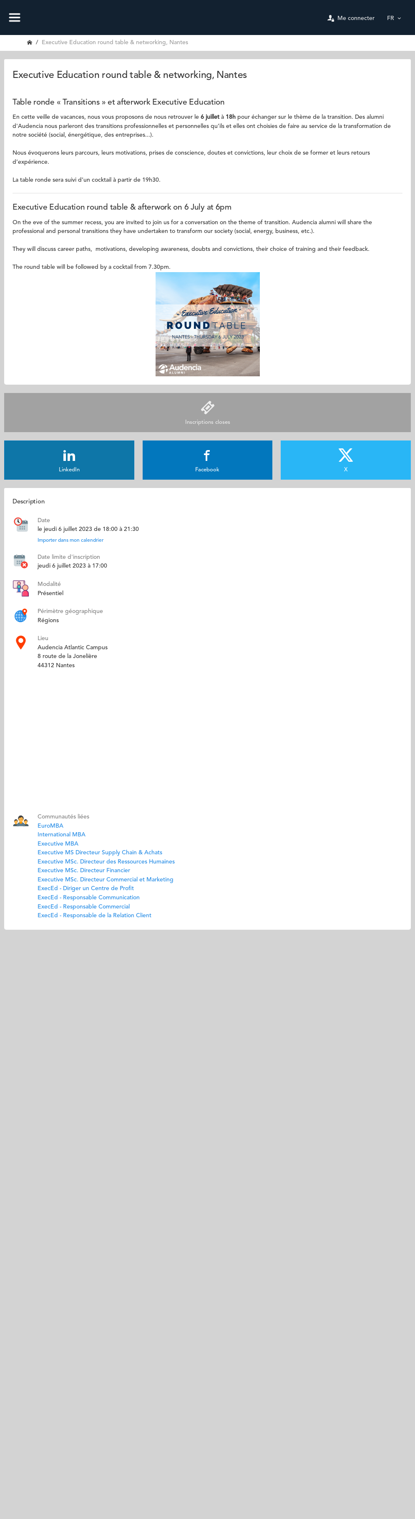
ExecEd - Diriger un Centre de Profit (86, 888)
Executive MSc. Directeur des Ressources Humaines (106, 862)
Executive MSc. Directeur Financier (84, 870)
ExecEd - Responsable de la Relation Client (94, 915)
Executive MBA (58, 844)
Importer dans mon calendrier (70, 540)
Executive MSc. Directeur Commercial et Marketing (106, 880)
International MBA (62, 835)
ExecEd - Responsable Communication (89, 898)
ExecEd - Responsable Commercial (84, 907)
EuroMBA (50, 826)
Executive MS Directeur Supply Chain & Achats (100, 853)
